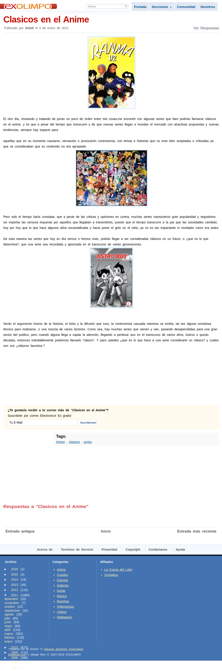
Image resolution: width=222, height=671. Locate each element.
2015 (14, 574)
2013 (14, 585)
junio (8, 622)
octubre (10, 606)
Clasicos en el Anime (111, 19)
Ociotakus (111, 575)
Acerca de (45, 549)
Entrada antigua (20, 531)
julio (7, 618)
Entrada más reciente (196, 531)
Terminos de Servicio (77, 549)
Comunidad (186, 7)
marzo (9, 633)
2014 (14, 579)
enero (9, 641)
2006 (14, 668)
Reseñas (63, 601)
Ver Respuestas (206, 28)
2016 (14, 569)
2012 (14, 590)
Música (62, 596)
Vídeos (62, 612)
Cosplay (62, 575)
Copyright (133, 549)
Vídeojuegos (65, 606)
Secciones (162, 7)
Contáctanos (158, 549)
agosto (9, 614)
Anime (60, 442)
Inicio (106, 531)
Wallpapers (64, 617)
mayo (8, 626)
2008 (14, 658)
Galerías (63, 585)
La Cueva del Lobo (118, 569)
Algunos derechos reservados (63, 649)
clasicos (74, 442)
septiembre (12, 610)
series (88, 442)
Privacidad (109, 549)
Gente (61, 590)
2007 (14, 663)
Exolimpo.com (17, 654)
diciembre (11, 599)
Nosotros (208, 7)
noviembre (12, 603)
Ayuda (180, 549)
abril (7, 630)
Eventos (62, 580)
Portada (140, 7)
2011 (14, 595)
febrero (9, 637)
